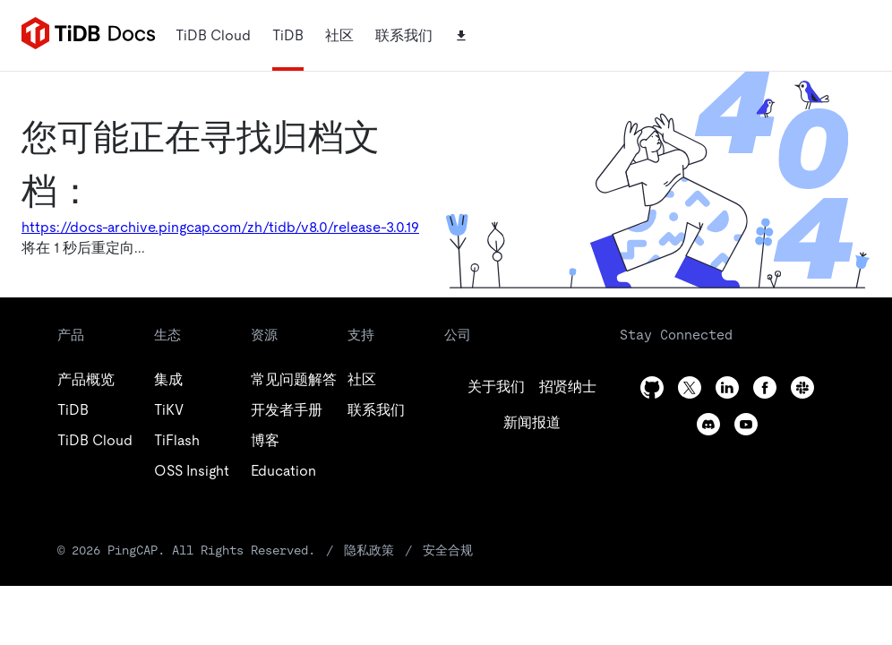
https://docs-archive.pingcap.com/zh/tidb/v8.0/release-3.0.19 (220, 227)
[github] (496, 387)
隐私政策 (369, 550)
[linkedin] (532, 423)
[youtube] (746, 424)
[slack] (802, 387)
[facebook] (765, 387)
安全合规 (448, 550)
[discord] (708, 424)
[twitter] (568, 387)
